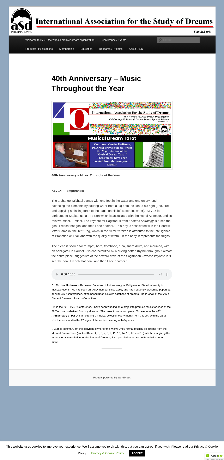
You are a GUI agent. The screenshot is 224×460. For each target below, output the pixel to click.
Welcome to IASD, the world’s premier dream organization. (60, 39)
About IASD (136, 48)
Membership (66, 48)
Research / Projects (110, 48)
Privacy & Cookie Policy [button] (107, 453)
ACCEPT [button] (137, 453)
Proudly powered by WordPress (112, 377)
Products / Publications (39, 48)
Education (86, 48)
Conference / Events (114, 39)
